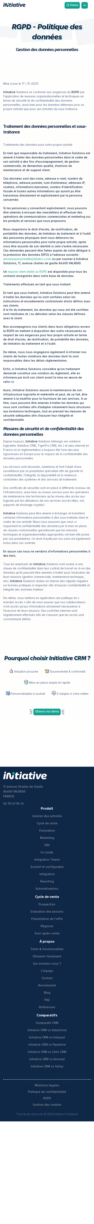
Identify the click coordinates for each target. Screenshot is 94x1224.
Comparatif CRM (47, 1022)
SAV (47, 845)
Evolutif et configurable (47, 866)
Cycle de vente (47, 823)
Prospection (47, 904)
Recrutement (47, 985)
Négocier (47, 926)
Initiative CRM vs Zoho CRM (47, 1051)
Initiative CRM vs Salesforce (47, 1030)
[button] (84, 4)
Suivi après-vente (47, 933)
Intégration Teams (47, 859)
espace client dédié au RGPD (27, 271)
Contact (47, 978)
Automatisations (47, 888)
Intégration (47, 874)
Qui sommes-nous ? (47, 963)
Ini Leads (47, 852)
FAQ (47, 999)
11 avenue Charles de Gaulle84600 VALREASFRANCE (23, 791)
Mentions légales (47, 1085)
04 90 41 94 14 (13, 803)
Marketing (47, 837)
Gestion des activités (47, 816)
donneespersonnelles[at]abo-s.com (27, 259)
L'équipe (47, 970)
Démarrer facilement (47, 956)
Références (47, 1007)
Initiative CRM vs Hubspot (47, 1037)
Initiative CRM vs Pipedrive (47, 1044)
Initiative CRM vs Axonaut (47, 1059)
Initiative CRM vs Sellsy (47, 1066)
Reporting (47, 881)
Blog (47, 992)
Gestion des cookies (47, 1104)
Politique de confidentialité (47, 1091)
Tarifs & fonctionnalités (47, 949)
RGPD (47, 1098)
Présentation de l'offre (47, 918)
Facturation (47, 830)
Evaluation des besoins (47, 911)
